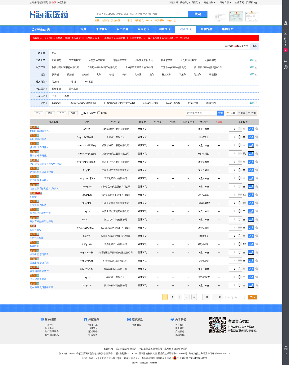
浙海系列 (159, 20)
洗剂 (151, 74)
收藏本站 (173, 2)
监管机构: (108, 348)
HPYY (149, 20)
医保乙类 (73, 88)
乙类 (66, 95)
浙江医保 (185, 29)
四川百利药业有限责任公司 (208, 67)
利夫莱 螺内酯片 (38, 205)
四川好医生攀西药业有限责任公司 (115, 252)
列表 (243, 113)
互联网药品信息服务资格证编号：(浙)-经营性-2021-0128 (108, 353)
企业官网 (239, 2)
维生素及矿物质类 (144, 60)
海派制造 (101, 29)
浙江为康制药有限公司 (115, 219)
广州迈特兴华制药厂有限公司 (102, 67)
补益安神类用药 (97, 60)
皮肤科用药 (210, 60)
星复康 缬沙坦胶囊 (39, 262)
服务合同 (49, 328)
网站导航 (224, 2)
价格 (73, 113)
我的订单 (196, 2)
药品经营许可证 (90, 358)
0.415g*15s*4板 (150, 103)
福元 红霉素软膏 (38, 279)
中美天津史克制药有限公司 (115, 170)
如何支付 (93, 328)
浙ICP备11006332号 (69, 353)
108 (206, 297)
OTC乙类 (88, 81)
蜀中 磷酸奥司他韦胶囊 (41, 287)
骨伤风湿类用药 (188, 60)
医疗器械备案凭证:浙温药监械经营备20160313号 (163, 353)
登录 (53, 2)
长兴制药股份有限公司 (115, 244)
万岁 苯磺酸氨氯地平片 (41, 221)
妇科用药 (56, 60)
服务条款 (180, 328)
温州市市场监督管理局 (175, 348)
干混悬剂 (213, 74)
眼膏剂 (70, 74)
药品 (54, 53)
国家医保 (164, 29)
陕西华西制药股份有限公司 (65, 67)
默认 (38, 113)
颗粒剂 (197, 74)
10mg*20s (56, 103)
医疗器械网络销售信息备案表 (156, 358)
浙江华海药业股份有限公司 (115, 145)
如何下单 (93, 325)
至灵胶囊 (34, 246)
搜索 (220, 113)
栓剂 (111, 74)
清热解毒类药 (120, 60)
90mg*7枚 (193, 103)
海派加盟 (136, 325)
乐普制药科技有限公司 (115, 178)
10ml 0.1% (211, 103)
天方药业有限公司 (115, 137)
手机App (253, 2)
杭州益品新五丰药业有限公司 (116, 195)
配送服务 (93, 331)
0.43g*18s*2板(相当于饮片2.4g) (119, 103)
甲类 (54, 95)
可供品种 (206, 29)
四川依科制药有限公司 (115, 285)
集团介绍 (227, 29)
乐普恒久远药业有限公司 (115, 260)
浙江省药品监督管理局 (150, 348)
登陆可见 (142, 129)
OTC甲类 (127, 20)
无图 (232, 113)
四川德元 (139, 20)
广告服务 (180, 331)
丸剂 (99, 74)
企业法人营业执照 (108, 358)
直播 (97, 20)
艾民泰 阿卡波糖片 (39, 180)
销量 (50, 113)
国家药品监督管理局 (126, 348)
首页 (83, 29)
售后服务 (93, 334)
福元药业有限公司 (115, 277)
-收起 (254, 46)
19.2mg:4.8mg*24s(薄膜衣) (82, 103)
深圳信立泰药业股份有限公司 (116, 186)
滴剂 (124, 74)
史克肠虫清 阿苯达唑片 (41, 172)
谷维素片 (34, 196)
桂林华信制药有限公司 (115, 269)
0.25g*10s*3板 (173, 103)
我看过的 (285, 67)
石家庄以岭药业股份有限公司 (116, 227)
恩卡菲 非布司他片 (39, 147)
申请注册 (61, 2)
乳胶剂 (182, 74)
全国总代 (143, 29)
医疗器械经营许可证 (129, 358)
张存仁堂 (171, 20)
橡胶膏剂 (166, 74)
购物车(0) (185, 2)
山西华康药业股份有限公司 (115, 129)
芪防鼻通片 (35, 229)
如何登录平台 (52, 331)
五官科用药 (75, 60)
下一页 (217, 297)
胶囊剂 (55, 74)
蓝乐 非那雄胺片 (38, 139)
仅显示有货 (90, 113)
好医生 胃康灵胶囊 (39, 254)
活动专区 (115, 20)
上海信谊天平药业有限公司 (139, 67)
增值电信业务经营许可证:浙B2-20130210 (209, 353)
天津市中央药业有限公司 (173, 67)
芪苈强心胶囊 (36, 238)
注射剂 (85, 74)
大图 (253, 113)
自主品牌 (122, 29)
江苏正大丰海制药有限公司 (115, 203)
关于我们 (180, 325)
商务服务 (208, 2)
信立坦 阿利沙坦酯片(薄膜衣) (44, 188)
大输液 (138, 74)
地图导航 (180, 334)
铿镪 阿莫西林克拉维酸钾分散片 (46, 163)
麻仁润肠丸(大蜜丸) (40, 131)
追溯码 (105, 20)
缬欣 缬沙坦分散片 (39, 271)
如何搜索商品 (52, 334)
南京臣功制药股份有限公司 (115, 162)
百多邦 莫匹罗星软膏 (40, 213)
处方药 (55, 81)
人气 (61, 113)
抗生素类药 (166, 60)
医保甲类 (56, 88)
